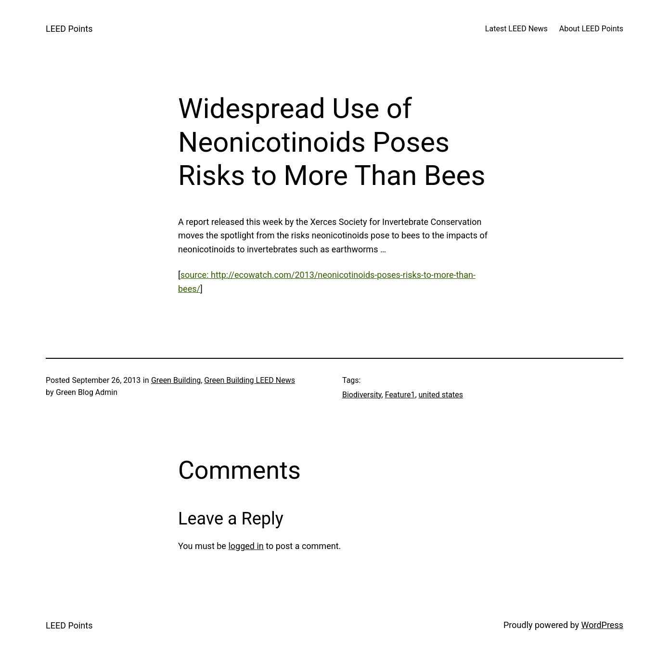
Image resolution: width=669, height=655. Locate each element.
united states (441, 394)
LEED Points (69, 29)
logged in (245, 546)
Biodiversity (362, 394)
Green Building (176, 380)
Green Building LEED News (249, 380)
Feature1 (400, 394)
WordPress (602, 625)
